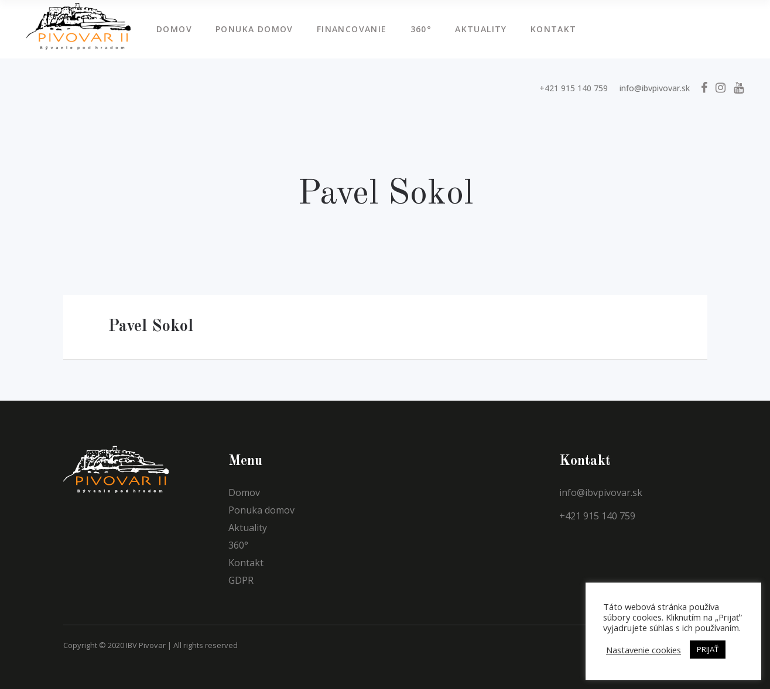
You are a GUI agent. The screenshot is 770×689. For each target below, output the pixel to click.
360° (238, 545)
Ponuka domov (261, 510)
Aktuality (247, 527)
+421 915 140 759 (573, 88)
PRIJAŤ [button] (707, 649)
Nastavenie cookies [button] (643, 650)
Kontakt (245, 562)
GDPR (241, 580)
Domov (244, 492)
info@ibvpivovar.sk (655, 88)
